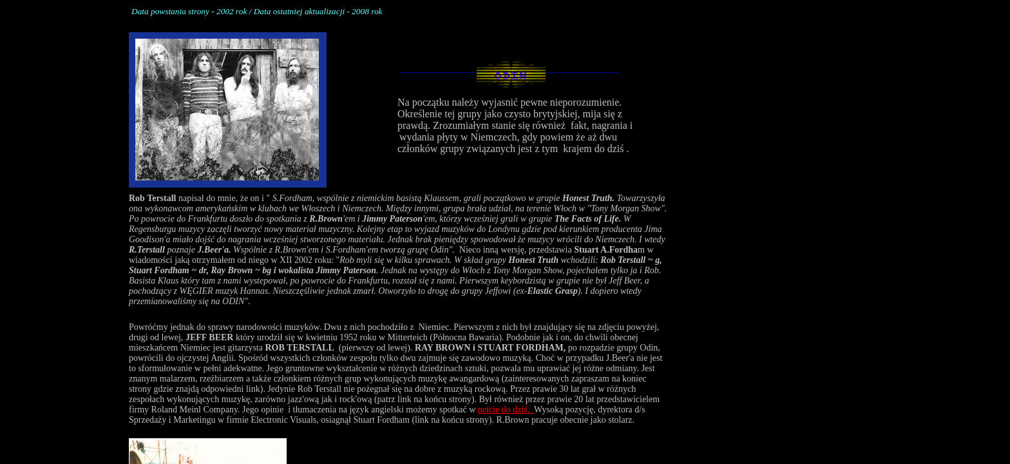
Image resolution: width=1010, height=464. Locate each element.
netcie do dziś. (506, 409)
